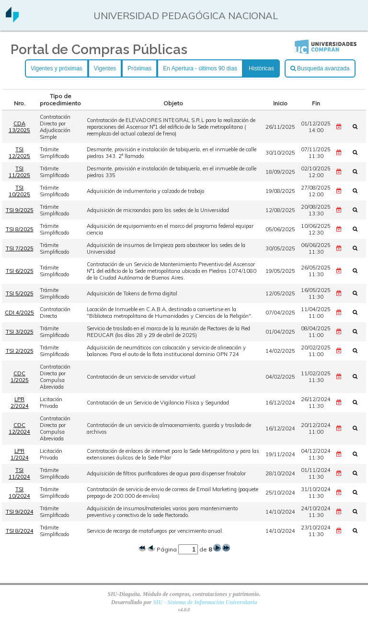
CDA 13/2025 (19, 127)
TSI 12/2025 (19, 152)
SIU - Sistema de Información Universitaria (205, 602)
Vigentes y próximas (56, 68)
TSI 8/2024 (20, 531)
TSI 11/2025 (19, 172)
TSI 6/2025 (20, 271)
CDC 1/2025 (20, 376)
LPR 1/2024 (20, 454)
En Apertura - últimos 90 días (200, 68)
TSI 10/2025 (19, 191)
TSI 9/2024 (20, 511)
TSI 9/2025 (20, 210)
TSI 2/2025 (20, 351)
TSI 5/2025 (20, 293)
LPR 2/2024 (20, 402)
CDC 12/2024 (19, 428)
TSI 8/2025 (20, 229)
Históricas (261, 68)
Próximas (139, 68)
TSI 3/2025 (20, 331)
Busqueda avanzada (320, 68)
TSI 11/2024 (19, 473)
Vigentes (105, 68)
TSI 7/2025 (20, 248)
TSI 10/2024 (19, 492)
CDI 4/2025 (19, 312)
